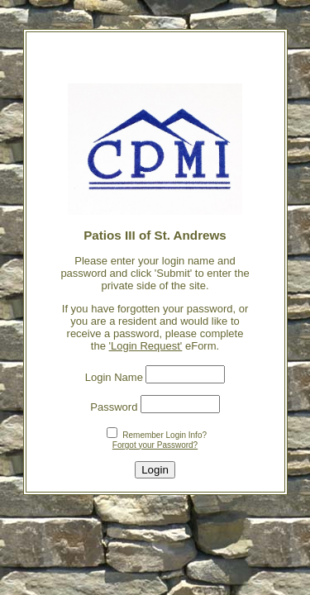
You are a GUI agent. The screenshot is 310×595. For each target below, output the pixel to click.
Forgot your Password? (155, 445)
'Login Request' (146, 346)
